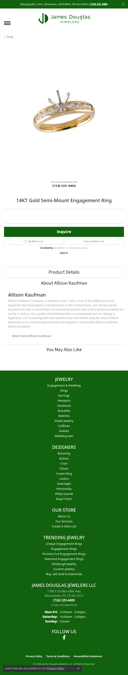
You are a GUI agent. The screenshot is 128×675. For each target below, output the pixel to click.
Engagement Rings (64, 549)
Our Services (64, 521)
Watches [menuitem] (64, 416)
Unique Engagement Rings (64, 544)
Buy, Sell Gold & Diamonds (64, 574)
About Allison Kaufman (64, 283)
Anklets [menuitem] (64, 431)
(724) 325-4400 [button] (98, 4)
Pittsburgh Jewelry (64, 564)
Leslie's (64, 479)
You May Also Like (64, 349)
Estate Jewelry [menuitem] (64, 421)
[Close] (123, 4)
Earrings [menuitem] (64, 395)
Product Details (64, 272)
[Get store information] (64, 605)
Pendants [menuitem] (64, 400)
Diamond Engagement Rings (63, 559)
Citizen (64, 468)
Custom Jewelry (64, 569)
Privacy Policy (34, 656)
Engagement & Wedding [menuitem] (64, 385)
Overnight (64, 484)
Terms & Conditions (58, 656)
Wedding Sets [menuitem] (64, 436)
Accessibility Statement (88, 656)
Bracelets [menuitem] (64, 411)
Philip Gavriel (64, 494)
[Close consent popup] (78, 668)
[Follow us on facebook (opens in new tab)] (64, 637)
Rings (10, 37)
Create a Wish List (64, 526)
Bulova (64, 458)
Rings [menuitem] (64, 390)
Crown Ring (64, 473)
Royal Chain (64, 499)
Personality (63, 489)
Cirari (64, 463)
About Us (64, 516)
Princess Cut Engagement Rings (64, 554)
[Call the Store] (64, 600)
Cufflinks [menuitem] (64, 426)
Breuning (64, 453)
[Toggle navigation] (7, 23)
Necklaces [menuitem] (64, 406)
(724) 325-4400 (64, 186)
